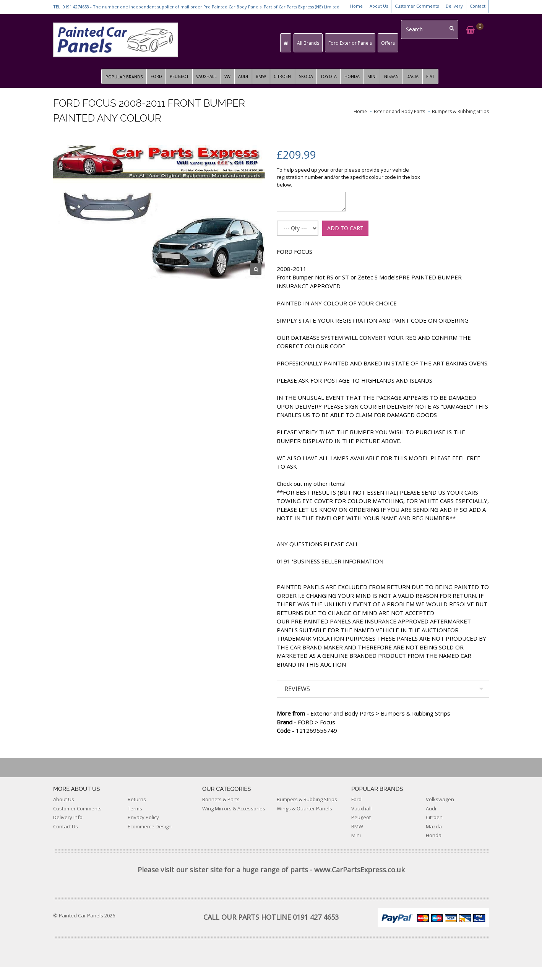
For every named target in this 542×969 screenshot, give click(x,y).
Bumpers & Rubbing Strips (460, 114)
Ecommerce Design (150, 828)
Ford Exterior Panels (356, 43)
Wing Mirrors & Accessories (233, 810)
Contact (477, 6)
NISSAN (395, 79)
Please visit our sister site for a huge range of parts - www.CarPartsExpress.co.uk (271, 871)
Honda (433, 837)
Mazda (434, 828)
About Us (379, 6)
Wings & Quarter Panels (304, 810)
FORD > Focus (306, 724)
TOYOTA (330, 79)
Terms (135, 810)
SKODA (306, 79)
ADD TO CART (345, 230)
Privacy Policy (143, 819)
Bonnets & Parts (221, 802)
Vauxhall (361, 810)
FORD (151, 79)
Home (356, 6)
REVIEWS (297, 691)
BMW (260, 79)
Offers (394, 43)
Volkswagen (440, 802)
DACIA (416, 79)
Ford (356, 802)
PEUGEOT (175, 79)
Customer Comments (417, 6)
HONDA (354, 79)
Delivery (454, 6)
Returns (137, 802)
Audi (431, 810)
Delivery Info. (68, 819)
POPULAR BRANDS (119, 79)
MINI (375, 79)
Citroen (434, 819)
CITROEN (282, 79)
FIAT (434, 79)
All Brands (314, 43)
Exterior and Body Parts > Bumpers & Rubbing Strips (363, 716)
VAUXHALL (203, 79)
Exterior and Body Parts (399, 114)
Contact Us (65, 828)
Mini (356, 837)
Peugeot (361, 819)
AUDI (242, 79)
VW (225, 79)
